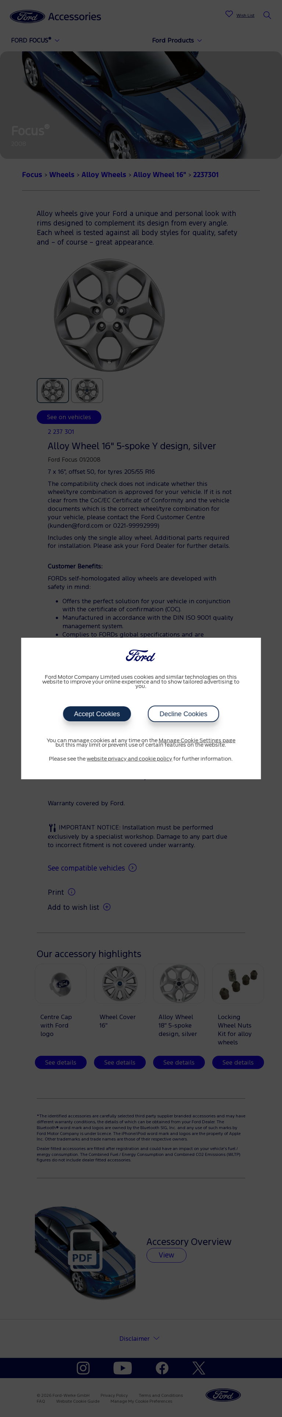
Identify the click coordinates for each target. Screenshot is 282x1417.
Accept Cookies (97, 714)
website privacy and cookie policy (129, 759)
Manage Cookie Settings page (197, 740)
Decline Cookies (183, 714)
